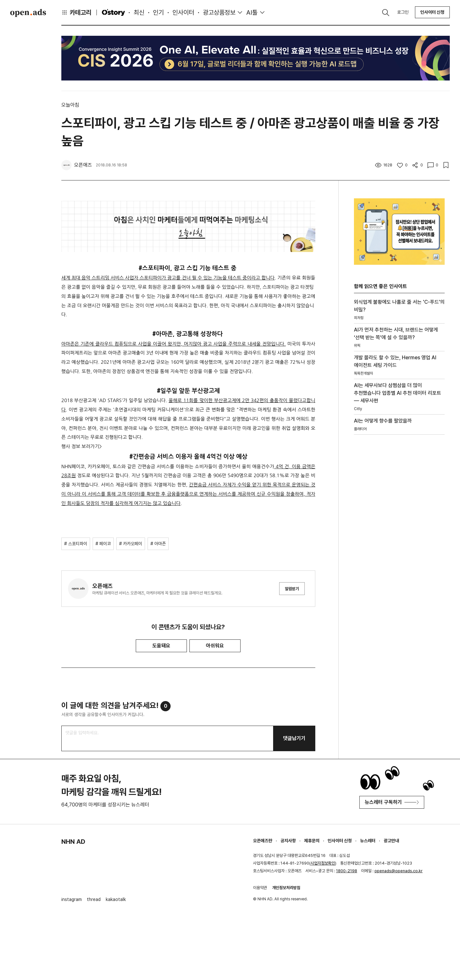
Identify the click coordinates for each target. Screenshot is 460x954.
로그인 (403, 12)
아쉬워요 (215, 646)
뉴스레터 (367, 840)
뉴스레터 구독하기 (392, 802)
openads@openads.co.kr (398, 870)
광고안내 (391, 840)
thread (94, 899)
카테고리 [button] (76, 12)
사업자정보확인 (322, 863)
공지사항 (288, 840)
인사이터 (183, 12)
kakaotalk (116, 899)
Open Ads (28, 13)
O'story (113, 12)
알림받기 (292, 588)
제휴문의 (311, 840)
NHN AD (73, 841)
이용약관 (260, 887)
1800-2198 (346, 870)
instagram (71, 899)
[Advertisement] (399, 533)
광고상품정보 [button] (219, 12)
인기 (158, 12)
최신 (139, 12)
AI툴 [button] (251, 12)
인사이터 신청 (432, 12)
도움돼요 (161, 646)
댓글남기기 (294, 738)
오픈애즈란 (262, 840)
